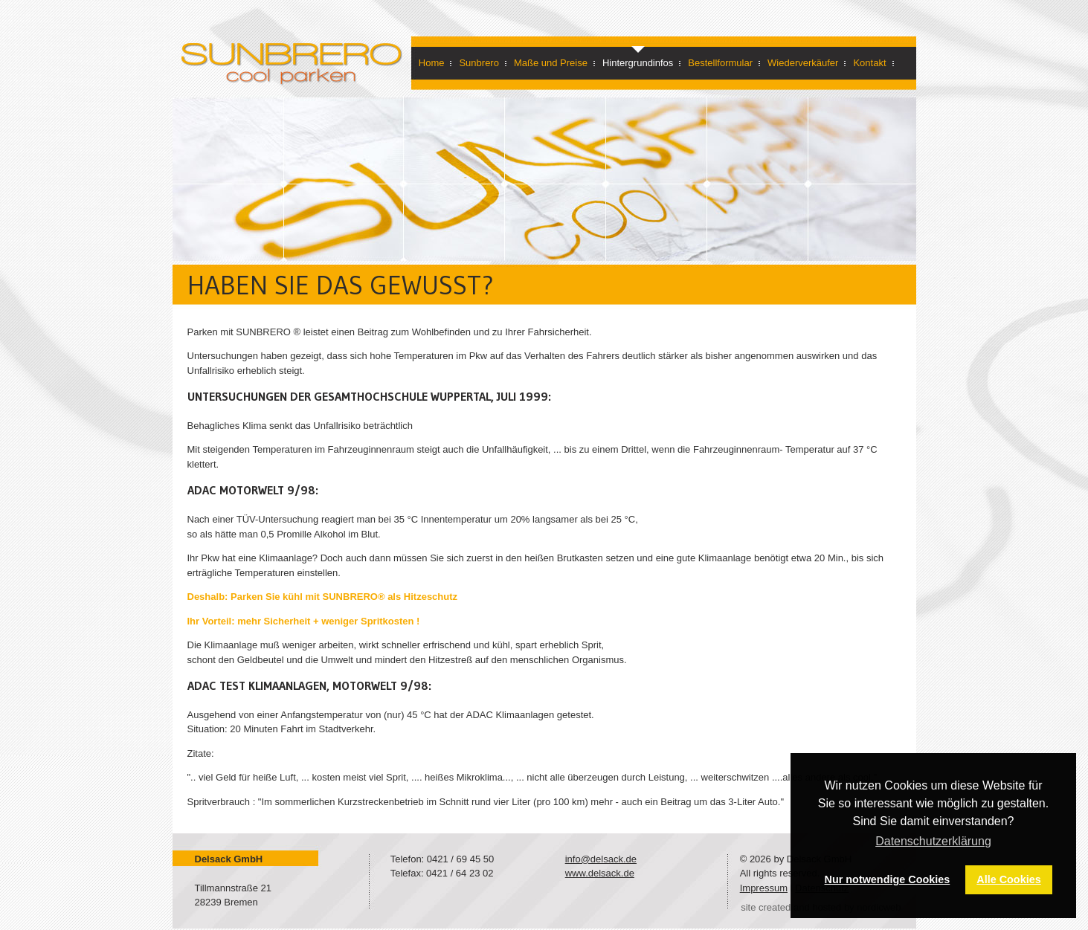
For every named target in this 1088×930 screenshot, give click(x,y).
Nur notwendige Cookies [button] (887, 879)
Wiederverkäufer (802, 62)
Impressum (764, 888)
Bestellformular (720, 62)
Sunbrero (478, 62)
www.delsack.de (599, 873)
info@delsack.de (601, 859)
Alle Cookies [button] (1008, 879)
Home (432, 62)
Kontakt (869, 62)
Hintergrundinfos (637, 62)
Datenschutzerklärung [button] (933, 841)
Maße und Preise (551, 62)
